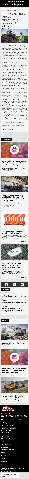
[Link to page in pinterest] (17, 129)
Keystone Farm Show (6, 444)
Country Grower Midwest (7, 434)
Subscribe (3, 452)
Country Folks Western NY (8, 427)
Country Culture (5, 436)
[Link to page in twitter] (15, 129)
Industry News (5, 10)
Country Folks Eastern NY (7, 425)
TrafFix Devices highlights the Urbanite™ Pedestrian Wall (12, 232)
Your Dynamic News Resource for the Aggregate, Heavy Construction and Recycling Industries (16, 4)
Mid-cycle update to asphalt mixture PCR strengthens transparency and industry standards (12, 266)
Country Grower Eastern (7, 432)
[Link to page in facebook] (12, 129)
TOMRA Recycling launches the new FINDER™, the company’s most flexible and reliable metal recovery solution (13, 198)
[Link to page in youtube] (22, 284)
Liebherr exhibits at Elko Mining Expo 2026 (14, 302)
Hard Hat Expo (5, 447)
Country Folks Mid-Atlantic (8, 430)
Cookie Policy (5, 464)
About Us (3, 455)
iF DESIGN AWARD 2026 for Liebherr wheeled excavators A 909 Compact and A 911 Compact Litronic (14, 310)
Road (9, 10)
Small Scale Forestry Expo (7, 449)
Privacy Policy (5, 461)
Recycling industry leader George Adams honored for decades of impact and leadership (14, 163)
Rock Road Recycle (6, 438)
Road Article (13, 10)
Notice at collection (7, 476)
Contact (3, 458)
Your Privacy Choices (11, 474)
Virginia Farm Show (6, 446)
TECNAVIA (8, 471)
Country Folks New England (8, 428)
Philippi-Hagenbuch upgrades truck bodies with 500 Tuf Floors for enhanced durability (14, 295)
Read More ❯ (24, 173)
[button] (27, 3)
